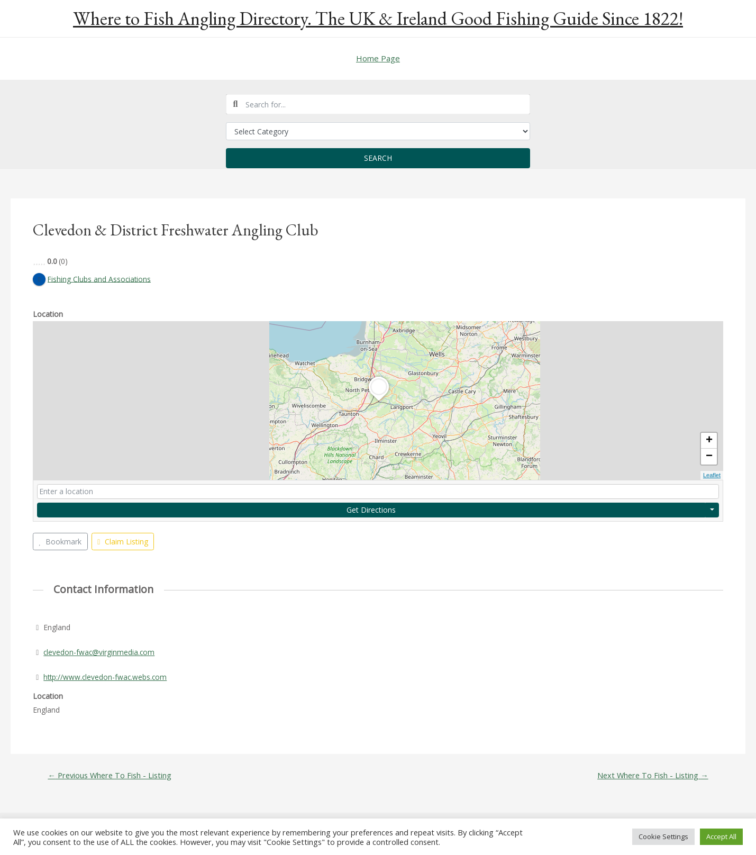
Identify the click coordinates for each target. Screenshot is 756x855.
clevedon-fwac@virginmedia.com (99, 652)
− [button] (709, 457)
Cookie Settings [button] (663, 836)
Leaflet (712, 475)
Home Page (378, 58)
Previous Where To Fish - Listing (111, 776)
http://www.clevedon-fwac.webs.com (106, 677)
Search (378, 158)
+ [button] (709, 441)
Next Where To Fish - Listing (651, 776)
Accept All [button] (721, 836)
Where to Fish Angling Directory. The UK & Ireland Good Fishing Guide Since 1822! (378, 18)
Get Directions (371, 510)
